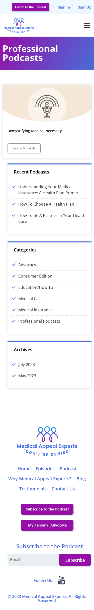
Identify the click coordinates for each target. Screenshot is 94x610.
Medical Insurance (35, 310)
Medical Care (30, 298)
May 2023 (27, 376)
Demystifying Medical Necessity (35, 130)
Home (24, 469)
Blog (81, 479)
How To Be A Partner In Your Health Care (51, 218)
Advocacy (27, 265)
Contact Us (63, 489)
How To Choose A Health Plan (46, 204)
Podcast (68, 469)
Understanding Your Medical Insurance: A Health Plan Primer (48, 190)
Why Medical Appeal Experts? (39, 479)
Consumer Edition (35, 276)
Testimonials (33, 489)
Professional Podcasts (39, 321)
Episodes (45, 469)
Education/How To (35, 287)
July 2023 (26, 364)
